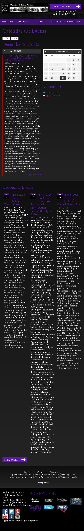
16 (74, 69)
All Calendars (52, 93)
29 (69, 78)
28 (63, 78)
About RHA (7, 22)
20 (57, 73)
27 (57, 78)
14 (63, 69)
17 (78, 69)
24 (78, 73)
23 (74, 73)
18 (46, 73)
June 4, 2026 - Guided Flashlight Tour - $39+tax (15, 199)
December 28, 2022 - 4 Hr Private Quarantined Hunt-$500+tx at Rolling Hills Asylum (20, 58)
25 (46, 78)
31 (78, 78)
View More (11, 460)
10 (78, 64)
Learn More (33, 174)
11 (46, 69)
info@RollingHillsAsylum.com (17, 505)
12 (52, 69)
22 (69, 73)
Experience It (24, 22)
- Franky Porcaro (42, 482)
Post (14, 38)
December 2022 (62, 51)
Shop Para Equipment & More (66, 22)
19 (52, 73)
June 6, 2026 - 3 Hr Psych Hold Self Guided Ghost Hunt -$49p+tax (69, 201)
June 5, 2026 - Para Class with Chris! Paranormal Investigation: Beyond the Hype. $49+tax (42, 204)
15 (69, 69)
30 (74, 78)
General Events (54, 96)
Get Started (41, 22)
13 (57, 69)
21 (63, 73)
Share (6, 38)
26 (52, 78)
